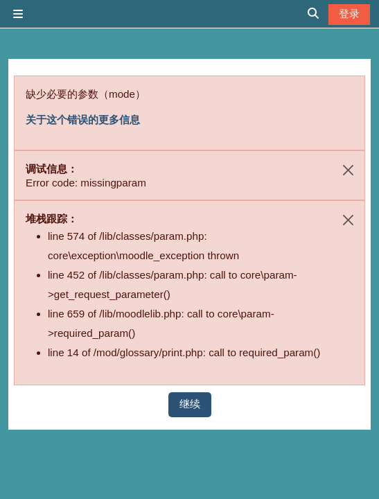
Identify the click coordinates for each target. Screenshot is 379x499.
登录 (349, 13)
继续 (189, 404)
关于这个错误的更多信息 (83, 119)
